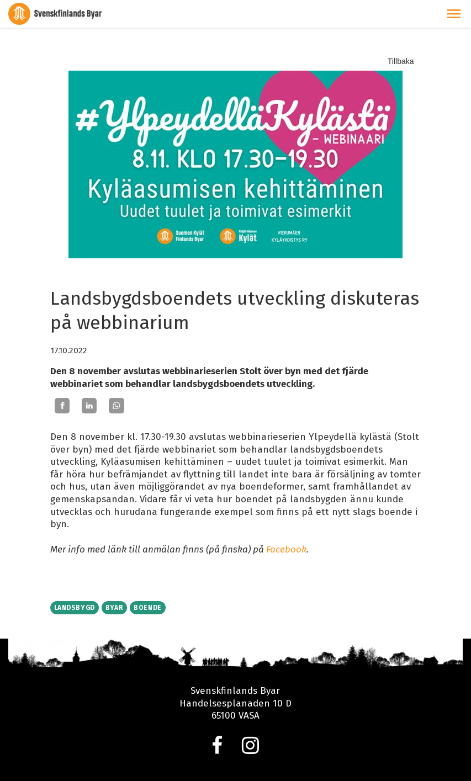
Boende (148, 608)
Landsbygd (74, 608)
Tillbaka (401, 61)
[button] (454, 14)
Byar (114, 608)
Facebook (286, 549)
